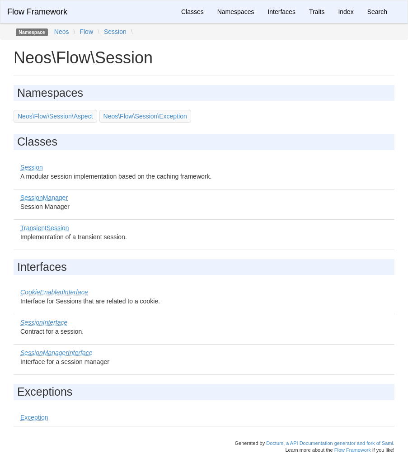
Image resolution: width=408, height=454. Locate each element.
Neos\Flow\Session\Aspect (55, 116)
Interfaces (281, 11)
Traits (316, 11)
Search (377, 11)
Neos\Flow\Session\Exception (145, 116)
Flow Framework (37, 11)
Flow (86, 31)
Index (345, 11)
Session (115, 31)
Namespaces (235, 11)
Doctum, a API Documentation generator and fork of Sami (329, 443)
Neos (61, 31)
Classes (192, 11)
